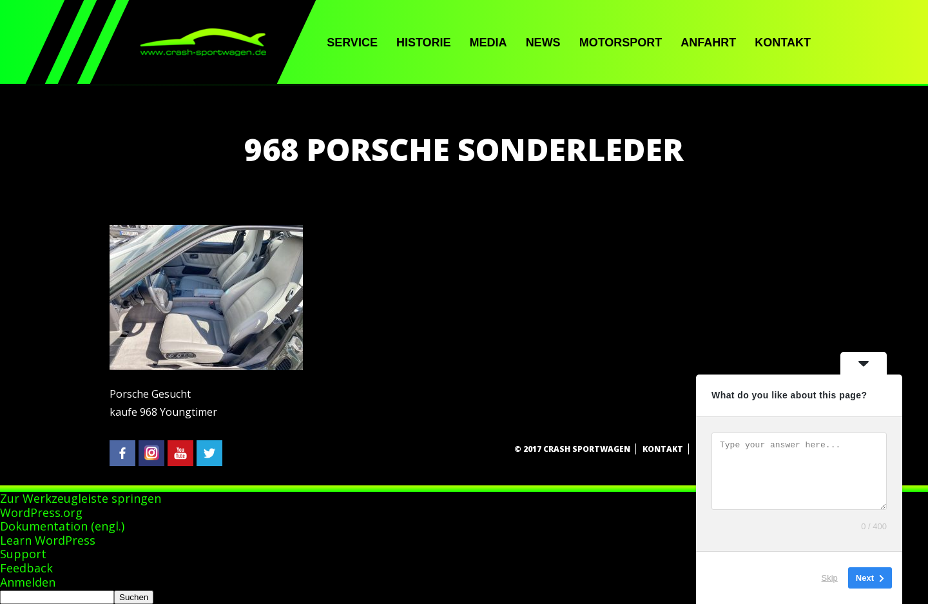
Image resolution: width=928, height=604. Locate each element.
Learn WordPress (47, 540)
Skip (830, 578)
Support (23, 553)
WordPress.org (41, 512)
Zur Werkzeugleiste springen (80, 498)
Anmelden (27, 582)
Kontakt (783, 42)
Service (352, 42)
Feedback (26, 568)
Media (488, 42)
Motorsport (620, 42)
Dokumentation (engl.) (62, 526)
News (543, 42)
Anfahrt (708, 42)
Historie (423, 42)
